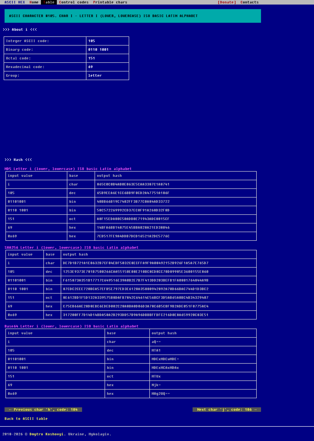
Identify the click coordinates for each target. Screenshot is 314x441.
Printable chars (110, 2)
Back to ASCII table (26, 418)
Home (34, 2)
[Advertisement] (133, 119)
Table (49, 2)
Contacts (250, 2)
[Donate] (227, 2)
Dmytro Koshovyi (47, 434)
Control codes (74, 2)
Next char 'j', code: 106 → (226, 409)
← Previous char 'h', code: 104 (43, 409)
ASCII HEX (15, 2)
